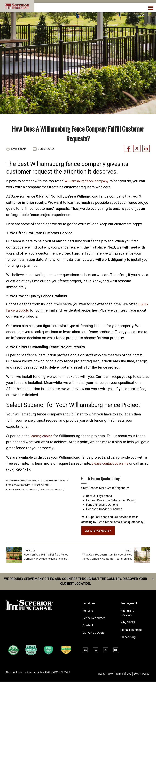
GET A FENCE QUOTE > (98, 531)
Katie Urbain (18, 149)
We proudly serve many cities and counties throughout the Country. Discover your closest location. (80, 581)
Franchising (128, 638)
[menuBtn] (151, 7)
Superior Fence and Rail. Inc (22, 672)
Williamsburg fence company (88, 181)
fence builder (41, 485)
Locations (89, 604)
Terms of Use (123, 674)
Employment (129, 604)
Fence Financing (131, 630)
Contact (88, 626)
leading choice (42, 436)
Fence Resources (94, 618)
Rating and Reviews (127, 614)
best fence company (51, 490)
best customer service (18, 485)
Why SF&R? (128, 623)
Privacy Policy (105, 674)
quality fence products (53, 480)
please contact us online (111, 463)
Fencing (88, 611)
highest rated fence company (21, 490)
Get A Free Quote (94, 633)
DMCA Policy (141, 674)
